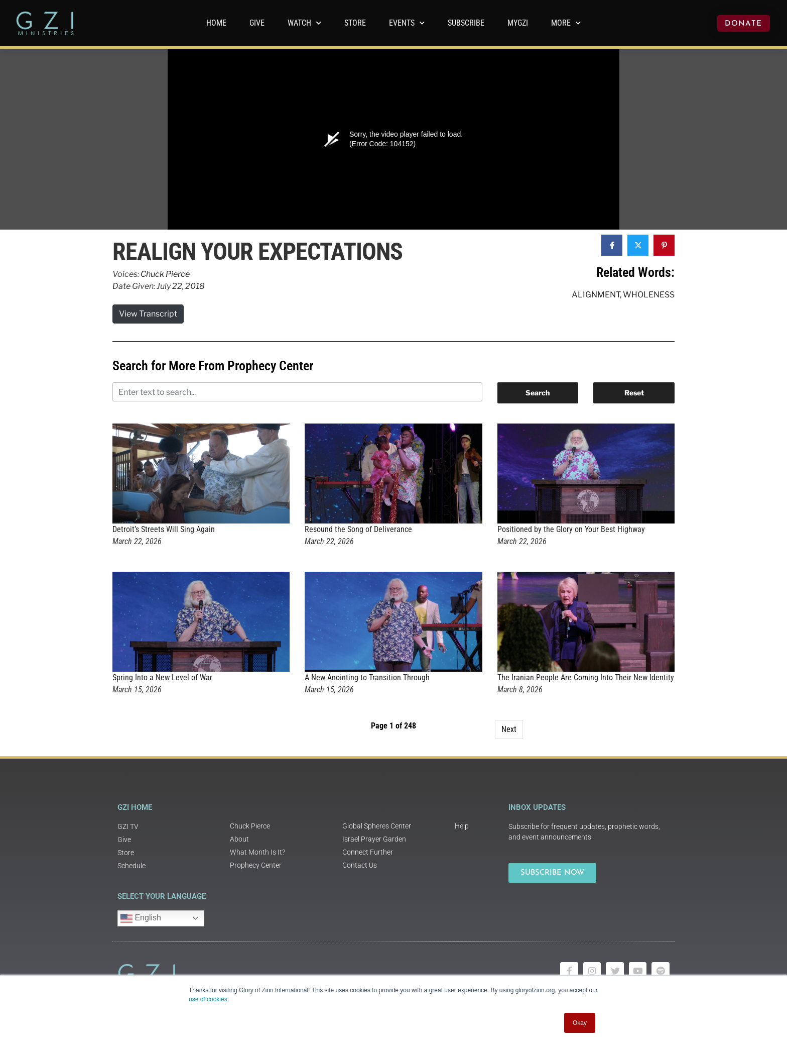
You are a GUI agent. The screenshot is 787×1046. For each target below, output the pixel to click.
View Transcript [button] (148, 314)
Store (355, 23)
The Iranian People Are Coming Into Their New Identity (585, 677)
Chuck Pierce (165, 274)
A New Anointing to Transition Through (367, 677)
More (566, 23)
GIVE (257, 23)
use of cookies (208, 999)
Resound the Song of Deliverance (358, 529)
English (140, 918)
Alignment (596, 294)
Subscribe (466, 23)
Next (508, 729)
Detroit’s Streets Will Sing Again (163, 529)
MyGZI (517, 23)
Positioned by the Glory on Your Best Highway (571, 529)
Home (216, 23)
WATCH (304, 23)
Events (407, 23)
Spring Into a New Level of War (162, 677)
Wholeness (649, 294)
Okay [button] (580, 1022)
